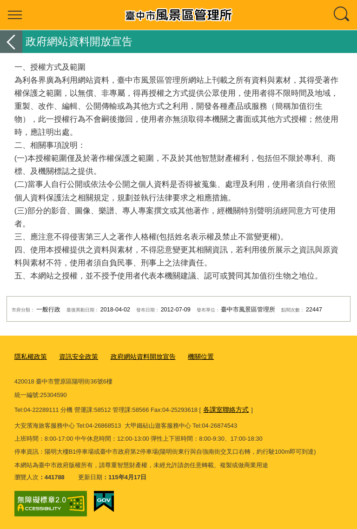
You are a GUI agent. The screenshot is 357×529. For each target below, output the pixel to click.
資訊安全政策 (75, 356)
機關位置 (190, 356)
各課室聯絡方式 (224, 409)
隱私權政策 (29, 356)
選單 (15, 15)
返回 (11, 41)
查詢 (342, 15)
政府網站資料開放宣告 (136, 356)
